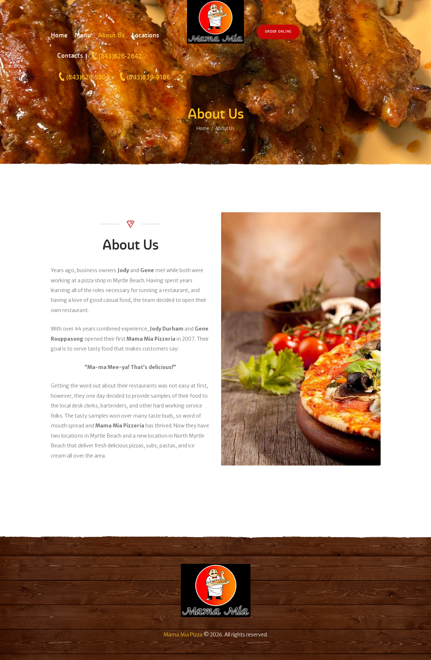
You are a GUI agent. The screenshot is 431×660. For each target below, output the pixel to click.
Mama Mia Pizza (182, 634)
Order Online (278, 31)
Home (202, 128)
